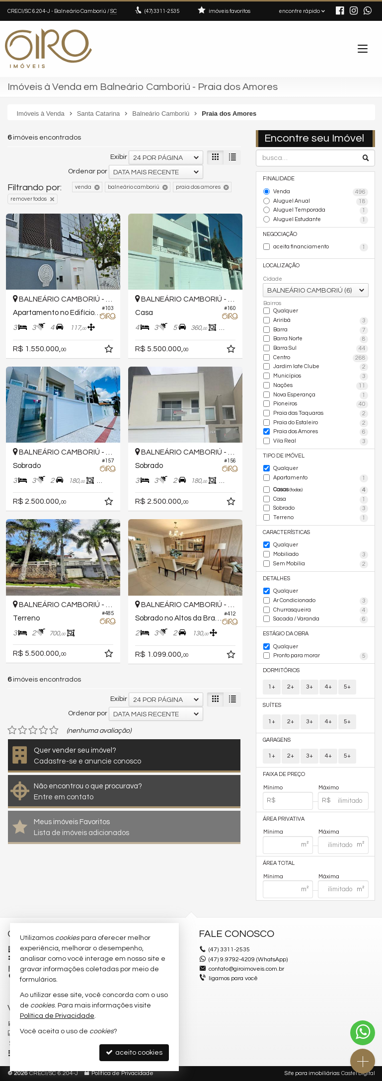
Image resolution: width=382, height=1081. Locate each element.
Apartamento (320, 478)
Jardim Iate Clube (320, 367)
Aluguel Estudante (320, 220)
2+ (290, 687)
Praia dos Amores (320, 432)
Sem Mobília (320, 564)
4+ (328, 687)
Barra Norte (320, 339)
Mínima (273, 832)
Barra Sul (320, 349)
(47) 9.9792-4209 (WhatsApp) (248, 959)
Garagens (277, 740)
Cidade (272, 279)
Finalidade (279, 178)
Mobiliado (320, 555)
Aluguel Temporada (320, 211)
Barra (320, 330)
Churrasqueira (320, 611)
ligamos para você (233, 978)
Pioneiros (320, 404)
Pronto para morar (320, 656)
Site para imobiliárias (312, 1073)
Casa (320, 500)
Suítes (272, 705)
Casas (320, 490)
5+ (347, 687)
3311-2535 (162, 11)
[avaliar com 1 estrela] (12, 730)
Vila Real (320, 442)
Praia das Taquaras (320, 414)
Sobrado (320, 509)
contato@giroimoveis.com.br (246, 969)
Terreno (320, 518)
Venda (320, 192)
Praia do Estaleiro (320, 423)
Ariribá (320, 321)
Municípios (320, 377)
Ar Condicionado (320, 601)
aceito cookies (134, 1052)
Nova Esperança (320, 395)
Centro (320, 358)
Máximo (328, 787)
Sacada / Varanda (320, 619)
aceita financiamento (320, 247)
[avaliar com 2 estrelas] (22, 730)
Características (286, 532)
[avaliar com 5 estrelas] (54, 730)
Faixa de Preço (284, 774)
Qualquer (285, 311)
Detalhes (276, 578)
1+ (271, 687)
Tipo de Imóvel (284, 456)
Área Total (279, 863)
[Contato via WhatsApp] (362, 1032)
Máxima (328, 832)
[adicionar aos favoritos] (109, 350)
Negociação (280, 234)
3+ (309, 687)
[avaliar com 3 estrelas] (33, 730)
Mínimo (273, 787)
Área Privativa (284, 819)
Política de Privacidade (122, 1073)
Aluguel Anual (320, 202)
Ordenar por (87, 171)
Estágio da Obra (285, 633)
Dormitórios (281, 670)
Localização (281, 265)
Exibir (118, 157)
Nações (320, 386)
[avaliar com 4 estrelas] (43, 730)
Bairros (272, 303)
